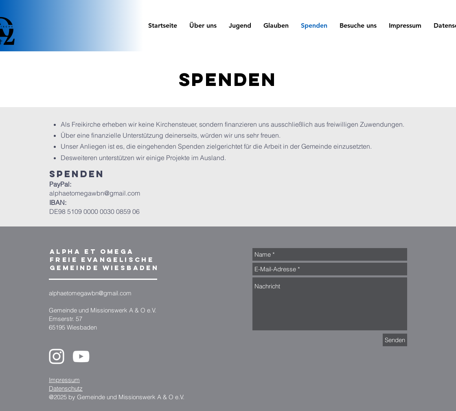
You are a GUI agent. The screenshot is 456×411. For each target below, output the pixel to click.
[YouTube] (81, 356)
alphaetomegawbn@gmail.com (94, 193)
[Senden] (395, 340)
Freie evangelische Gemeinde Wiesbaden (104, 263)
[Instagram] (56, 356)
